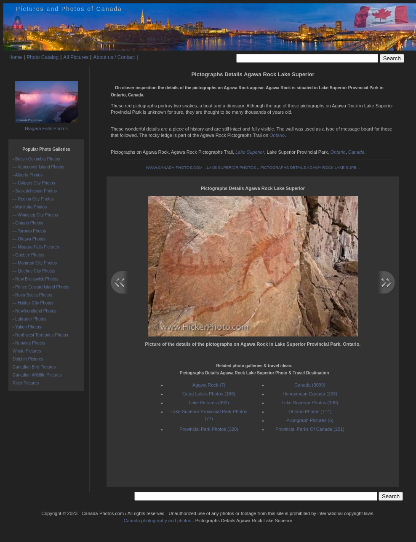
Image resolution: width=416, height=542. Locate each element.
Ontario (277, 135)
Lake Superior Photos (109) (310, 402)
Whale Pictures (27, 351)
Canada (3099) (309, 384)
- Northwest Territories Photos (40, 335)
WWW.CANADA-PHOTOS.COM (174, 168)
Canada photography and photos (157, 520)
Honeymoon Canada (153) (310, 393)
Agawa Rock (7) (208, 384)
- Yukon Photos (27, 327)
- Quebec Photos (28, 255)
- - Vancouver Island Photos (38, 167)
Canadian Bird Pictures (34, 367)
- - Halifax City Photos (33, 303)
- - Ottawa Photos (29, 239)
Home (15, 57)
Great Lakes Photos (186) (208, 393)
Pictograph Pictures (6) (309, 420)
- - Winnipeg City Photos (35, 215)
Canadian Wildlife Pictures (37, 375)
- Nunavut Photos (29, 343)
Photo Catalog (43, 57)
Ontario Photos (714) (309, 411)
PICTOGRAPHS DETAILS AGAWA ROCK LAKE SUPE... (310, 168)
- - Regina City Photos (33, 199)
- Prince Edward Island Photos (41, 287)
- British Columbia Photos (36, 159)
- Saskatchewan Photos (35, 191)
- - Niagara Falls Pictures (36, 247)
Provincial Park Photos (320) (208, 429)
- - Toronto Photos (29, 231)
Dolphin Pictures (28, 359)
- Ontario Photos (28, 223)
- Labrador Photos (29, 319)
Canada (356, 152)
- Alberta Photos (28, 175)
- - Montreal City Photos (35, 263)
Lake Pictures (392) (209, 402)
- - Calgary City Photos (34, 183)
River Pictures (26, 383)
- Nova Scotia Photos (32, 295)
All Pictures (75, 57)
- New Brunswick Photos (35, 279)
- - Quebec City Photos (34, 271)
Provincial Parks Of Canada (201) (309, 429)
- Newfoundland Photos (34, 311)
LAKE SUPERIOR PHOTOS (231, 168)
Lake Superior (249, 152)
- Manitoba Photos (30, 207)
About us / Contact (114, 57)
